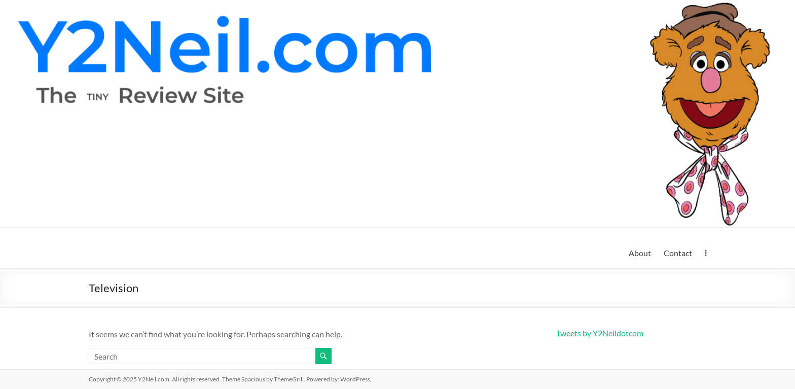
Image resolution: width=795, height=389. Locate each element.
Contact (678, 253)
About (640, 253)
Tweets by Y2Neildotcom (599, 333)
